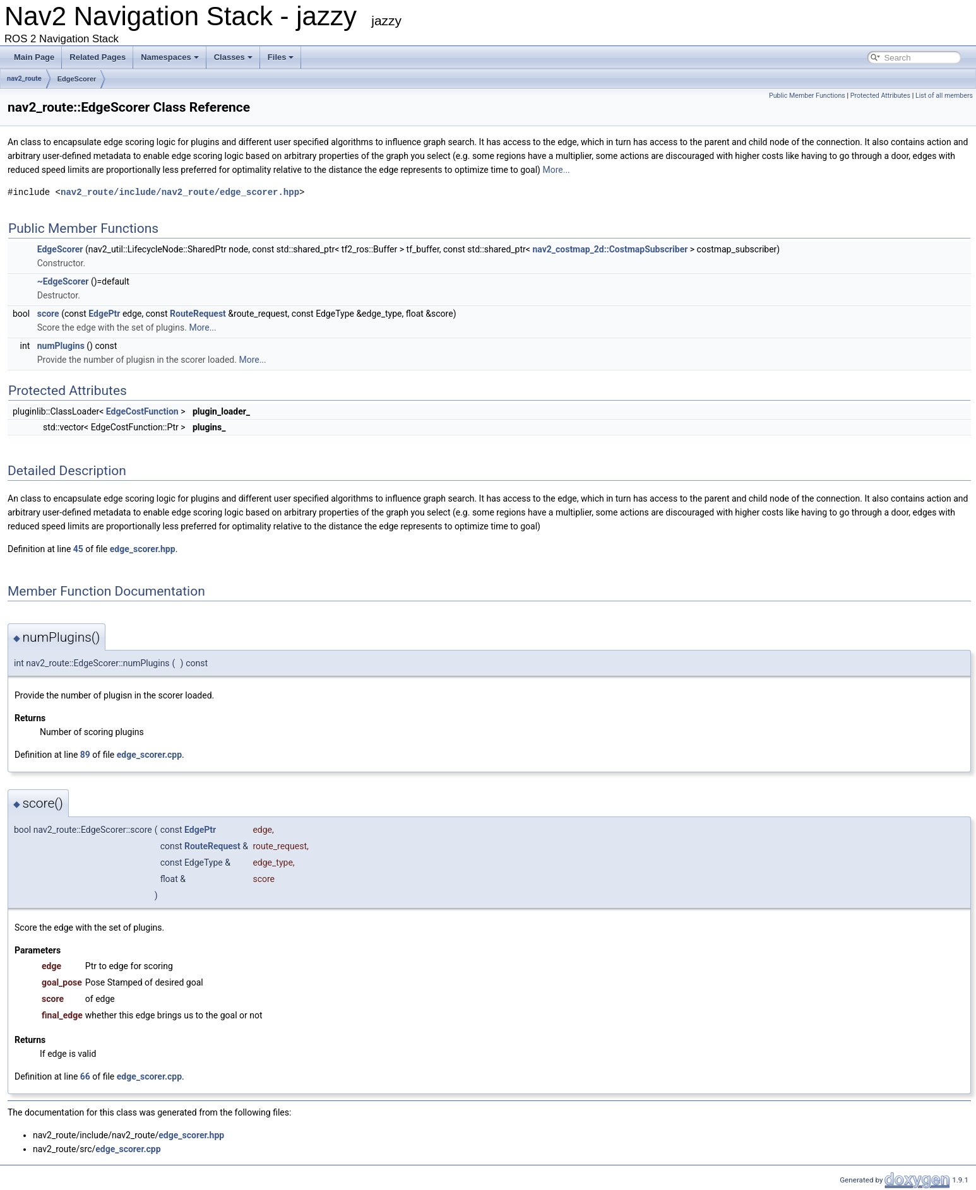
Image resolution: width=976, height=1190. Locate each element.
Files (281, 57)
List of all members (944, 95)
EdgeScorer (77, 79)
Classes (233, 57)
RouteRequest (198, 314)
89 (85, 755)
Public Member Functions (807, 95)
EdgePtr (104, 314)
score (48, 314)
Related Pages (97, 57)
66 (85, 1076)
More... (555, 170)
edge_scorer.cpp (149, 755)
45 (78, 549)
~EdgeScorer (63, 281)
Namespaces (170, 57)
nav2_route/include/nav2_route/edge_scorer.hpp (180, 192)
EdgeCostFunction (142, 411)
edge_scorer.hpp (143, 549)
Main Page (34, 57)
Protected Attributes (880, 95)
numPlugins (61, 346)
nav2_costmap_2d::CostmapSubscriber (609, 249)
